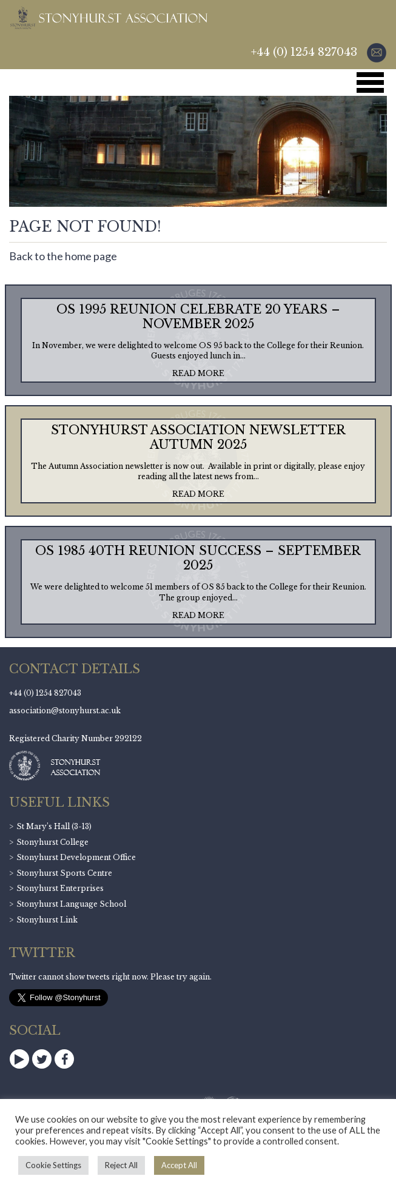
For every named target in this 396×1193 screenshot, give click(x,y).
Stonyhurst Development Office (76, 857)
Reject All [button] (121, 1165)
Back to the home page (63, 256)
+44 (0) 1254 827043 (304, 52)
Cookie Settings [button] (53, 1165)
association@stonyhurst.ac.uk (65, 710)
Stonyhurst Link (47, 919)
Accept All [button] (179, 1165)
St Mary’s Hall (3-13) (54, 826)
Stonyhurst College (52, 842)
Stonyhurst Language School (71, 904)
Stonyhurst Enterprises (60, 888)
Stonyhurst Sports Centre (64, 873)
